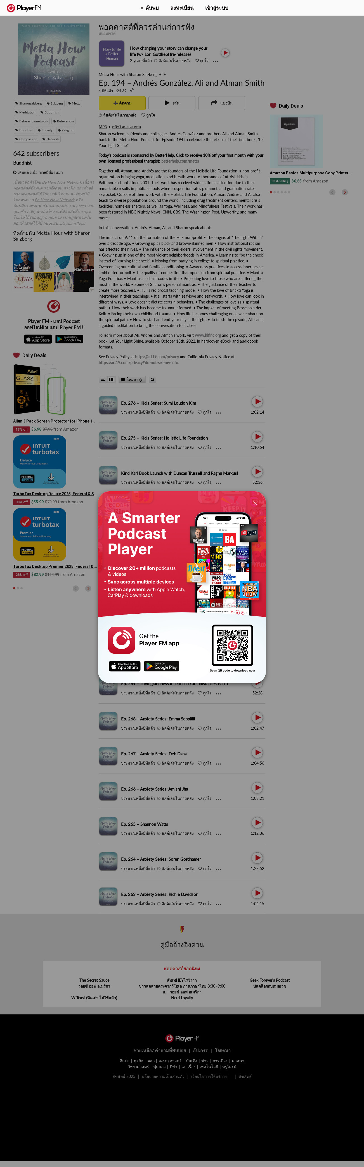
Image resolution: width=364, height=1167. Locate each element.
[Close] (255, 503)
